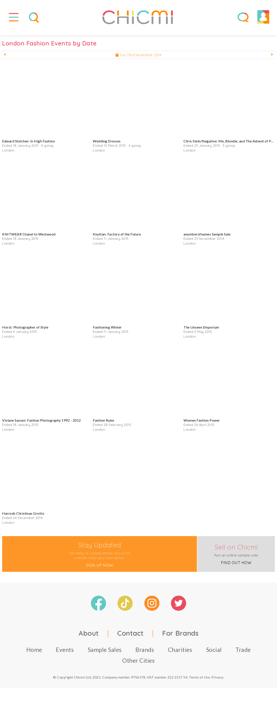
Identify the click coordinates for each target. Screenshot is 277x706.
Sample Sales (105, 652)
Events (65, 652)
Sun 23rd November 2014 (138, 58)
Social (214, 652)
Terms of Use (199, 680)
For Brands (180, 636)
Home (34, 652)
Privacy (217, 680)
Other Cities (138, 663)
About (89, 636)
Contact (130, 636)
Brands (144, 652)
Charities (180, 652)
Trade (243, 652)
